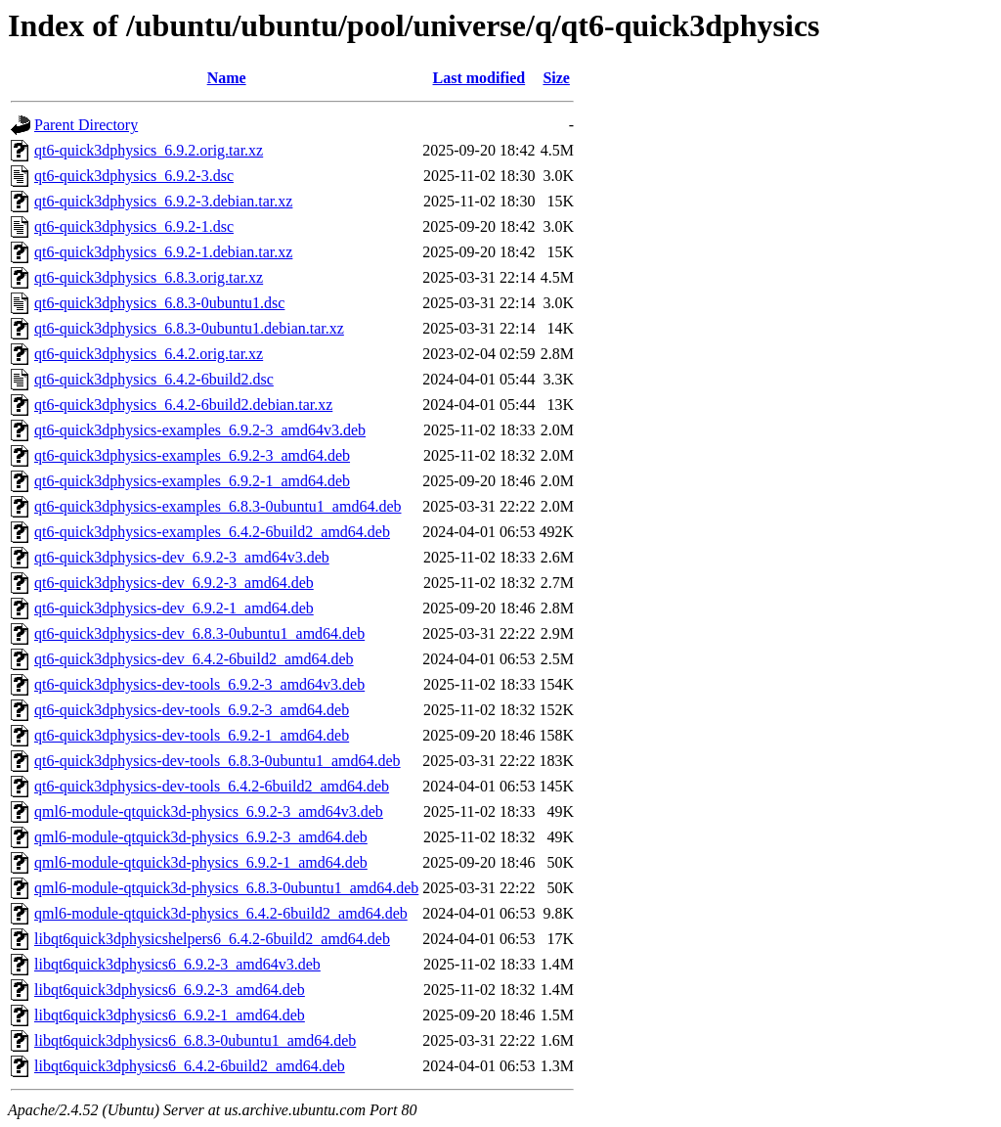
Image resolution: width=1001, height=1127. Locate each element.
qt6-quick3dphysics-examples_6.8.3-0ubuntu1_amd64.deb (218, 506)
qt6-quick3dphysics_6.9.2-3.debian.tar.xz (163, 201)
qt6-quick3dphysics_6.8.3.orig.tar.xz (148, 277)
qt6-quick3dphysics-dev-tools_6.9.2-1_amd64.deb (191, 735)
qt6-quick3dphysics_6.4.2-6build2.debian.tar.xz (183, 404)
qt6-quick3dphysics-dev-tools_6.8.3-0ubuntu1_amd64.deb (217, 760)
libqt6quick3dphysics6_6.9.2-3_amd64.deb (169, 989)
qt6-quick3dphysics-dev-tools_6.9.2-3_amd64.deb (191, 709)
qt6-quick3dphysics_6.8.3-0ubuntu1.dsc (159, 302)
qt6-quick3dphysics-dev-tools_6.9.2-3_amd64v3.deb (199, 684)
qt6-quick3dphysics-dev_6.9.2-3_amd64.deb (174, 582)
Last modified (479, 77)
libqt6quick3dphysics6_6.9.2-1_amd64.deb (169, 1015)
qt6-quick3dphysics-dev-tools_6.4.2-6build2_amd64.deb (211, 786)
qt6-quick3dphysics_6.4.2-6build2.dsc (154, 379)
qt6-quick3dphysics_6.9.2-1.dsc (134, 226)
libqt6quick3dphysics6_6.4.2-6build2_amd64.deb (189, 1066)
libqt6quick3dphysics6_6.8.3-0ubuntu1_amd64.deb (195, 1040)
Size (556, 77)
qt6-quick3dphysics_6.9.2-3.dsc (134, 175)
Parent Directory (86, 124)
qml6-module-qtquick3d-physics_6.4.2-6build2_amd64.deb (221, 913)
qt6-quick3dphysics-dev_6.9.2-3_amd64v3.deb (181, 557)
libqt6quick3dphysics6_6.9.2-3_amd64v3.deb (177, 964)
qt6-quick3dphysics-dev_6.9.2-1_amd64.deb (174, 608)
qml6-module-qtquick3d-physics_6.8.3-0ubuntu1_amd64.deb (226, 887)
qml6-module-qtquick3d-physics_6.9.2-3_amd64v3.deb (208, 811)
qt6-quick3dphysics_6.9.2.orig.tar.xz (148, 150)
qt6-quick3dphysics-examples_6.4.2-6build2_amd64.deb (212, 531)
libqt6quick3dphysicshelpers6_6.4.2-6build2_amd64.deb (212, 938)
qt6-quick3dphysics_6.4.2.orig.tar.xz (148, 353)
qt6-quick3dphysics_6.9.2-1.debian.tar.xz (163, 252)
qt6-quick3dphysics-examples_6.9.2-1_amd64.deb (192, 481)
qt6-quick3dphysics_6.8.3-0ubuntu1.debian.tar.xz (189, 328)
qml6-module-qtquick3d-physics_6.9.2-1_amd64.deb (201, 862)
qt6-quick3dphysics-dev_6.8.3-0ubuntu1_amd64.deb (199, 633)
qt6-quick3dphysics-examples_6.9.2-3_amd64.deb (192, 455)
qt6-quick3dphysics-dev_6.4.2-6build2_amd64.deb (194, 659)
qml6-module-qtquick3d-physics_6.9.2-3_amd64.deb (201, 837)
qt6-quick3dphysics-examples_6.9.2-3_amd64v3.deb (200, 430)
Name (226, 77)
